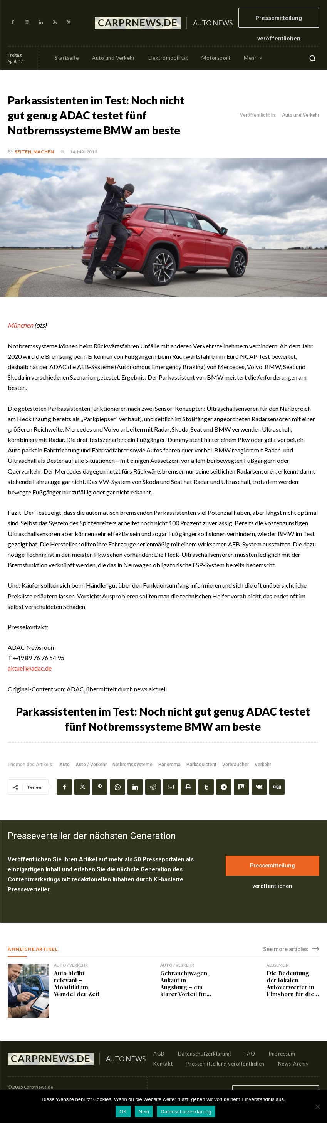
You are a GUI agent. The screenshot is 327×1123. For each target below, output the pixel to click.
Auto (64, 764)
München (20, 325)
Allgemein (278, 965)
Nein (144, 1112)
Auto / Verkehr (91, 764)
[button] (312, 58)
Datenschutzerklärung (186, 1112)
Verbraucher (235, 764)
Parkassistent (201, 764)
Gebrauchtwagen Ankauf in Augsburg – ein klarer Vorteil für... (185, 983)
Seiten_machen (34, 152)
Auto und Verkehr (300, 115)
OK (123, 1112)
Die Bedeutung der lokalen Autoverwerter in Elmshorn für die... (293, 983)
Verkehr (263, 764)
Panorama (169, 764)
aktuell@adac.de (30, 668)
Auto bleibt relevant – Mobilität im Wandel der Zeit (76, 983)
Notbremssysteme (132, 764)
